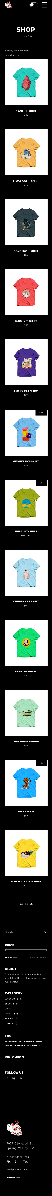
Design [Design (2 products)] (38, 1041)
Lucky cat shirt (26, 391)
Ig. (14, 1078)
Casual (9, 1013)
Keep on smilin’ (26, 671)
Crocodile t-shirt (26, 741)
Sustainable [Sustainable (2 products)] (33, 1045)
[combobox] (20, 55)
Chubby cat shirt (26, 601)
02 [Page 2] (26, 904)
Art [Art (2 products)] (21, 1041)
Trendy (9, 1018)
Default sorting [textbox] (12, 55)
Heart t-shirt (26, 111)
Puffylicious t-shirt (26, 881)
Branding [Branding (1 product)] (29, 1041)
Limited (9, 1023)
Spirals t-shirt (26, 531)
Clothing (10, 998)
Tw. (21, 1078)
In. (17, 1161)
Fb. (7, 1078)
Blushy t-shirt (26, 321)
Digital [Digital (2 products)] (8, 1045)
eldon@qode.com (18, 1157)
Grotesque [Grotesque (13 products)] (19, 1045)
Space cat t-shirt (26, 181)
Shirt (8, 1003)
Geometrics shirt (26, 461)
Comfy (8, 1008)
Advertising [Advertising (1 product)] (11, 1041)
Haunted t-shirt (26, 251)
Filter (8, 957)
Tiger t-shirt (26, 811)
